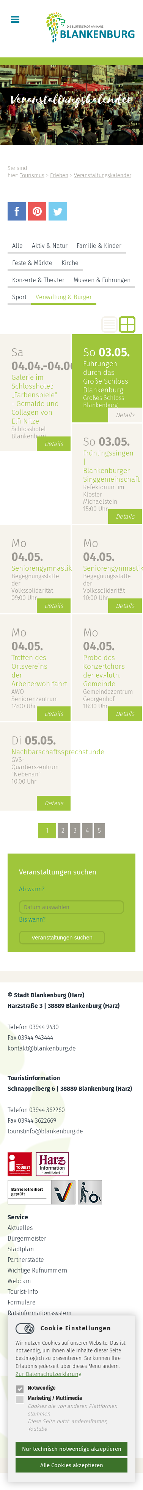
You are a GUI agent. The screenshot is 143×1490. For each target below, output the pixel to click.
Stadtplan (21, 1249)
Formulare (22, 1302)
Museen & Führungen (102, 280)
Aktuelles (20, 1227)
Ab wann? (31, 889)
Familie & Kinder (99, 245)
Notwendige (35, 1388)
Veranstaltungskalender (102, 175)
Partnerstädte (26, 1259)
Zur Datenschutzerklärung (49, 1374)
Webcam (19, 1281)
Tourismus (32, 175)
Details (53, 443)
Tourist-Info (23, 1291)
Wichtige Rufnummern (37, 1270)
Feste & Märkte (32, 263)
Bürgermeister (27, 1238)
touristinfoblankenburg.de (45, 1131)
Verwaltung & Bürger (64, 297)
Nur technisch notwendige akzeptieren (71, 1449)
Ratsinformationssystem (40, 1313)
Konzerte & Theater (38, 280)
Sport (19, 297)
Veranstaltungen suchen (62, 937)
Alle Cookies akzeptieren (71, 1465)
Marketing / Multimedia (49, 1398)
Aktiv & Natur (50, 245)
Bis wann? (32, 919)
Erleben (59, 175)
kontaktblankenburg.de (42, 1048)
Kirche (70, 263)
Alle (17, 245)
